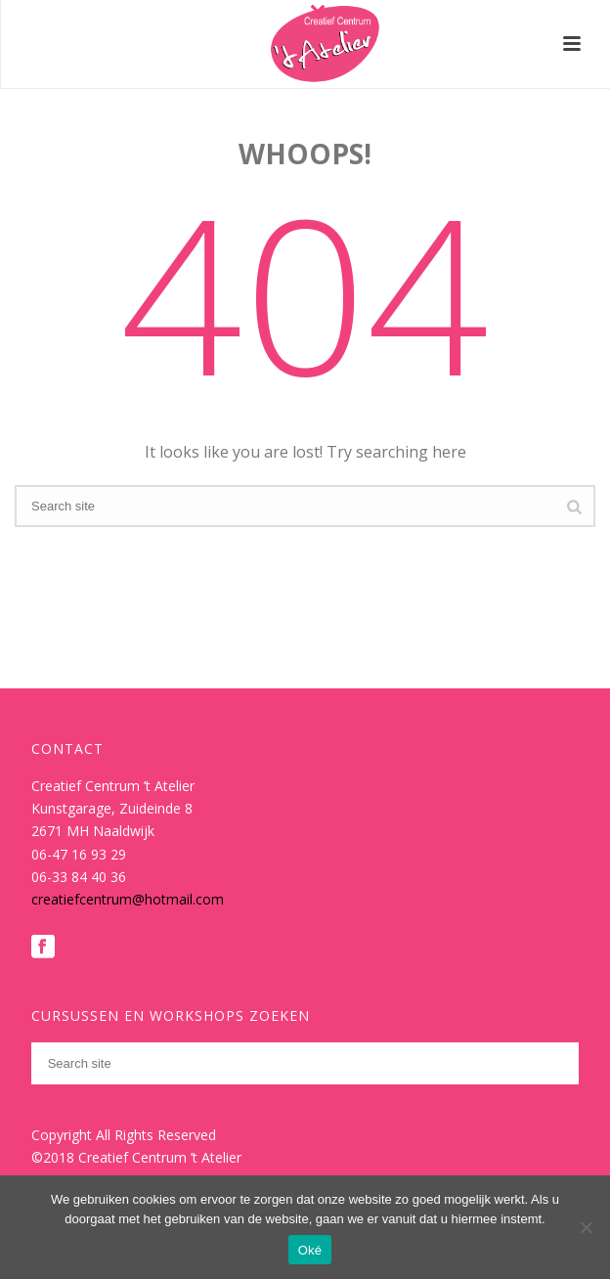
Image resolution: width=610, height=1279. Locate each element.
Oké (310, 1250)
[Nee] (585, 1227)
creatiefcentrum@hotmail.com (127, 899)
